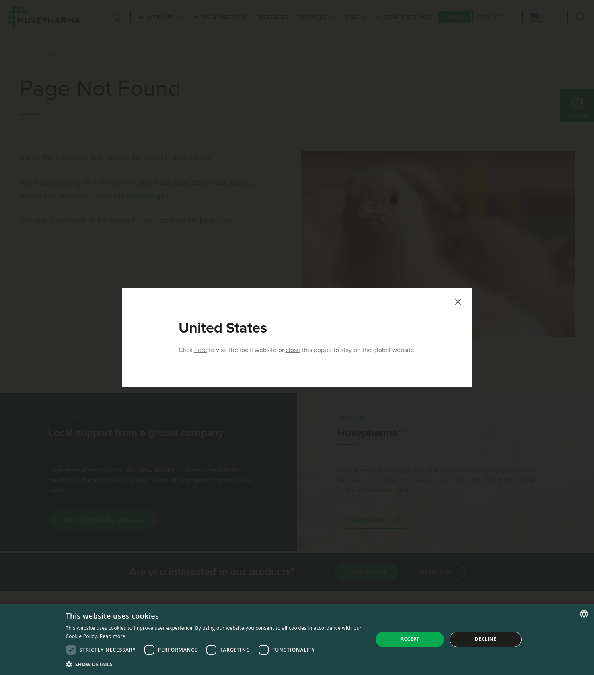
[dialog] (297, 639)
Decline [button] (485, 639)
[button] (215, 664)
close (293, 350)
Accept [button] (410, 639)
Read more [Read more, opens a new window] (112, 636)
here (200, 350)
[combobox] (584, 614)
